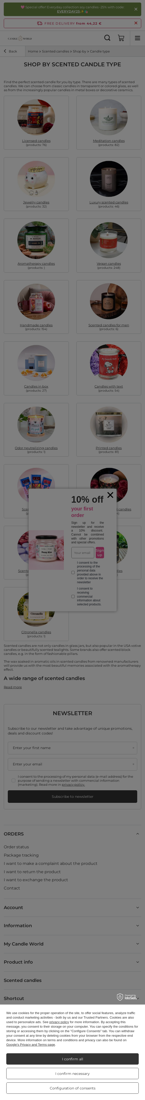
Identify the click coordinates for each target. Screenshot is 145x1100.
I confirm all (72, 1059)
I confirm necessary (72, 1073)
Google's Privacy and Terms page (30, 1044)
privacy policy (59, 1022)
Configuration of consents (72, 1088)
